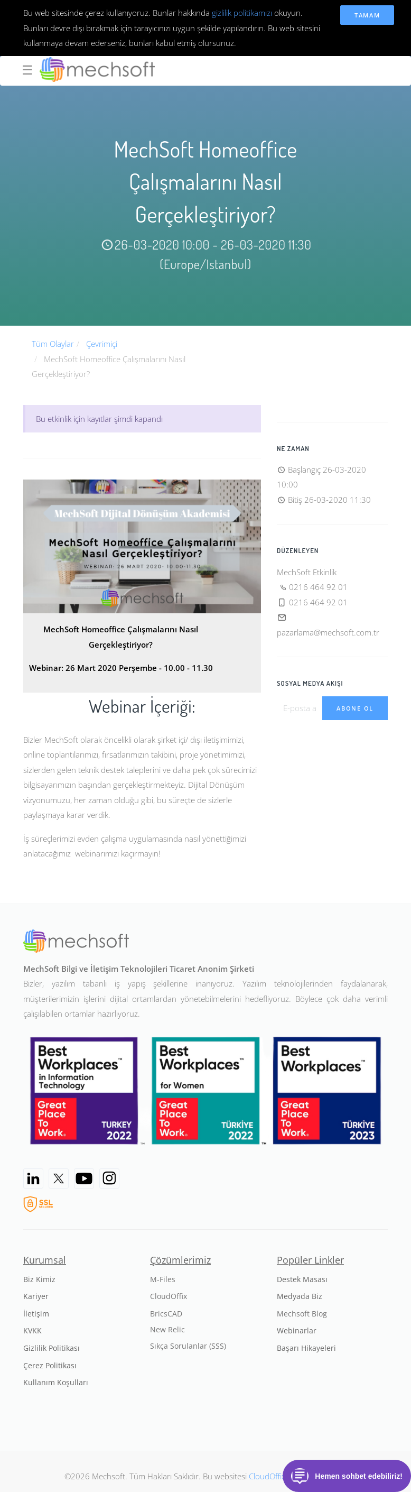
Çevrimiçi (101, 343)
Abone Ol (355, 708)
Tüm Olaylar (53, 343)
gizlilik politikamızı (242, 12)
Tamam (367, 15)
